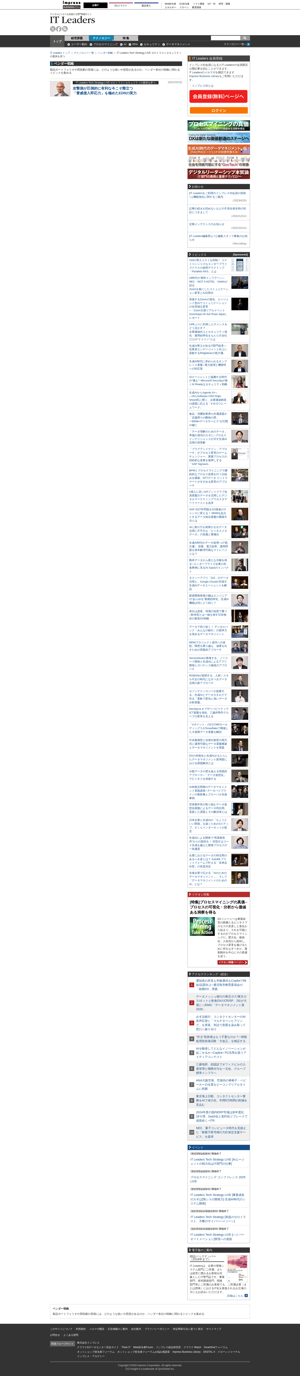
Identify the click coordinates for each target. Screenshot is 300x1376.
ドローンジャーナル (229, 1351)
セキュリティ (152, 44)
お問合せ (55, 1335)
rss (65, 29)
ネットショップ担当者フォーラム (96, 1351)
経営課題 (77, 38)
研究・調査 (224, 4)
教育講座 (196, 7)
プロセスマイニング (105, 44)
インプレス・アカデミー (91, 1356)
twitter (53, 29)
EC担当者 (185, 4)
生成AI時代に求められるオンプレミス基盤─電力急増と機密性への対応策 (208, 365)
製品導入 (146, 5)
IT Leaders (72, 19)
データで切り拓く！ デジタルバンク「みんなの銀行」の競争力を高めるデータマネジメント (208, 630)
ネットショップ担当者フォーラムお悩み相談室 (143, 1351)
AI (125, 44)
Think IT (125, 1347)
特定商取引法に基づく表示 (188, 1328)
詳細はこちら (235, 1295)
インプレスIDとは (203, 85)
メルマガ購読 (96, 1328)
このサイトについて (61, 1328)
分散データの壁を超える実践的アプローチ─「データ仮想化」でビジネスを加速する (208, 775)
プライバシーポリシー (157, 1328)
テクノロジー (101, 38)
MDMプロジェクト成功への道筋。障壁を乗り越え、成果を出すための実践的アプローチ (208, 646)
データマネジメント (178, 44)
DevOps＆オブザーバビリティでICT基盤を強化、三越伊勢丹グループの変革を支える (209, 712)
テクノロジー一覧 (84, 52)
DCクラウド (121, 5)
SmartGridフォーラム (216, 1347)
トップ (57, 41)
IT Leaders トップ (60, 52)
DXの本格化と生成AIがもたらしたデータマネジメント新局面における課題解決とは (208, 759)
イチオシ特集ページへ (232, 962)
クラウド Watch (192, 1347)
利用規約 (81, 1328)
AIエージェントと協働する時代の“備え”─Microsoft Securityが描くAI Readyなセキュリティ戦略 (208, 380)
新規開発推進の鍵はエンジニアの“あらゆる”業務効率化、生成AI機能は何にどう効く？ (209, 599)
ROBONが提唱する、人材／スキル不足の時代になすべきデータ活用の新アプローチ (209, 679)
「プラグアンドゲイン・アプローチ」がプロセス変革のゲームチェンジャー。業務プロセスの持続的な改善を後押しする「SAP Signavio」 (208, 456)
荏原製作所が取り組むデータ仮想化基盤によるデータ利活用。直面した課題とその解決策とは (208, 808)
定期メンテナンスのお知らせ (206, 224)
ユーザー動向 (79, 44)
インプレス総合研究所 (168, 1347)
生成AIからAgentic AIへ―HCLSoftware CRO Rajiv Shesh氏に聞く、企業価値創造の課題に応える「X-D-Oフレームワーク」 (207, 400)
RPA (135, 44)
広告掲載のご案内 (118, 1328)
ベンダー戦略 (105, 52)
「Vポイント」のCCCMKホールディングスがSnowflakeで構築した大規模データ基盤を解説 (209, 728)
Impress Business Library (204, 76)
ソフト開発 (198, 4)
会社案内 (136, 1328)
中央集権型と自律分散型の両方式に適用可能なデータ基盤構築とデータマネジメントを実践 (208, 743)
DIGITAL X (209, 1351)
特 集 (126, 38)
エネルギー (170, 7)
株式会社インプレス (88, 1342)
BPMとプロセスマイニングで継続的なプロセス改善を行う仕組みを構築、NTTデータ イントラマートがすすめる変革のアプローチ (208, 478)
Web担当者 (170, 4)
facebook (59, 29)
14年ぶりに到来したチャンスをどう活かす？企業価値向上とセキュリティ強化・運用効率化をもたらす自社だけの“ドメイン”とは (208, 332)
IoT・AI (211, 4)
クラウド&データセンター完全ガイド (98, 1347)
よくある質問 (70, 1335)
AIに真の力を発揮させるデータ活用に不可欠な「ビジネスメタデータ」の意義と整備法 (208, 530)
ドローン (184, 7)
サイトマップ (213, 1328)
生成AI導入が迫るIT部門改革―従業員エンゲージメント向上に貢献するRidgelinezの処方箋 (208, 349)
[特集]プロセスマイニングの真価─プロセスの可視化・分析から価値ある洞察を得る (218, 907)
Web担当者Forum (143, 1347)
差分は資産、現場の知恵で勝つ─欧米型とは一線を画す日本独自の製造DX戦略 (208, 615)
